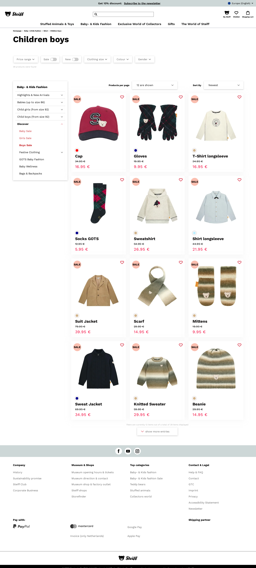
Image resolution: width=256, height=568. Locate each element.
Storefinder (79, 496)
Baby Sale (25, 131)
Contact (194, 478)
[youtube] (128, 451)
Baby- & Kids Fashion (32, 87)
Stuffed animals (140, 490)
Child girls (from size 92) (33, 109)
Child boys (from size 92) (33, 116)
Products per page (119, 85)
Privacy (193, 496)
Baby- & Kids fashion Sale (146, 478)
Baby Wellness (28, 166)
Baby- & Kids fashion (32, 31)
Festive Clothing (29, 152)
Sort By (197, 85)
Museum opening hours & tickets (93, 472)
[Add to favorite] (122, 97)
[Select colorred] (77, 150)
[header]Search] (123, 14)
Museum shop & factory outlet (91, 484)
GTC (191, 484)
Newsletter (196, 508)
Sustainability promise (27, 478)
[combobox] (236, 3)
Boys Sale (25, 145)
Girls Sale (25, 138)
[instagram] (137, 451)
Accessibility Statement (204, 502)
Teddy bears (137, 484)
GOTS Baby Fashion (31, 159)
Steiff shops (79, 490)
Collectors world (141, 496)
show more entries (157, 431)
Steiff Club (19, 484)
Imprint (193, 490)
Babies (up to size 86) (31, 102)
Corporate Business (25, 490)
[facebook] (118, 451)
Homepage (17, 31)
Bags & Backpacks (30, 173)
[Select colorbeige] (194, 150)
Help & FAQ (196, 472)
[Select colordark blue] (135, 150)
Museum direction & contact (90, 478)
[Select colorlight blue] (194, 233)
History (17, 472)
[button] (227, 14)
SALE (46, 31)
